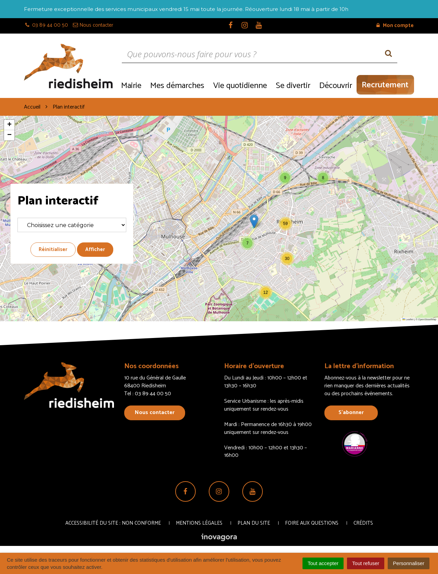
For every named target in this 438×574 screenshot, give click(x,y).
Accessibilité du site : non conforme (113, 523)
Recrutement (385, 85)
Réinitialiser (53, 249)
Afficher (95, 249)
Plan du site (253, 523)
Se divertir (293, 85)
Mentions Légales (199, 523)
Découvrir (335, 85)
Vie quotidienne (240, 85)
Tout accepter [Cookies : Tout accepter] (323, 563)
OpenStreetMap (427, 319)
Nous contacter (155, 412)
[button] (285, 178)
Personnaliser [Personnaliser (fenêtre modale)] (408, 563)
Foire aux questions (311, 523)
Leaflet (407, 319)
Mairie (131, 85)
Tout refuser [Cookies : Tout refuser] (365, 563)
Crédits (363, 523)
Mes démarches (177, 85)
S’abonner (351, 412)
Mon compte (395, 25)
